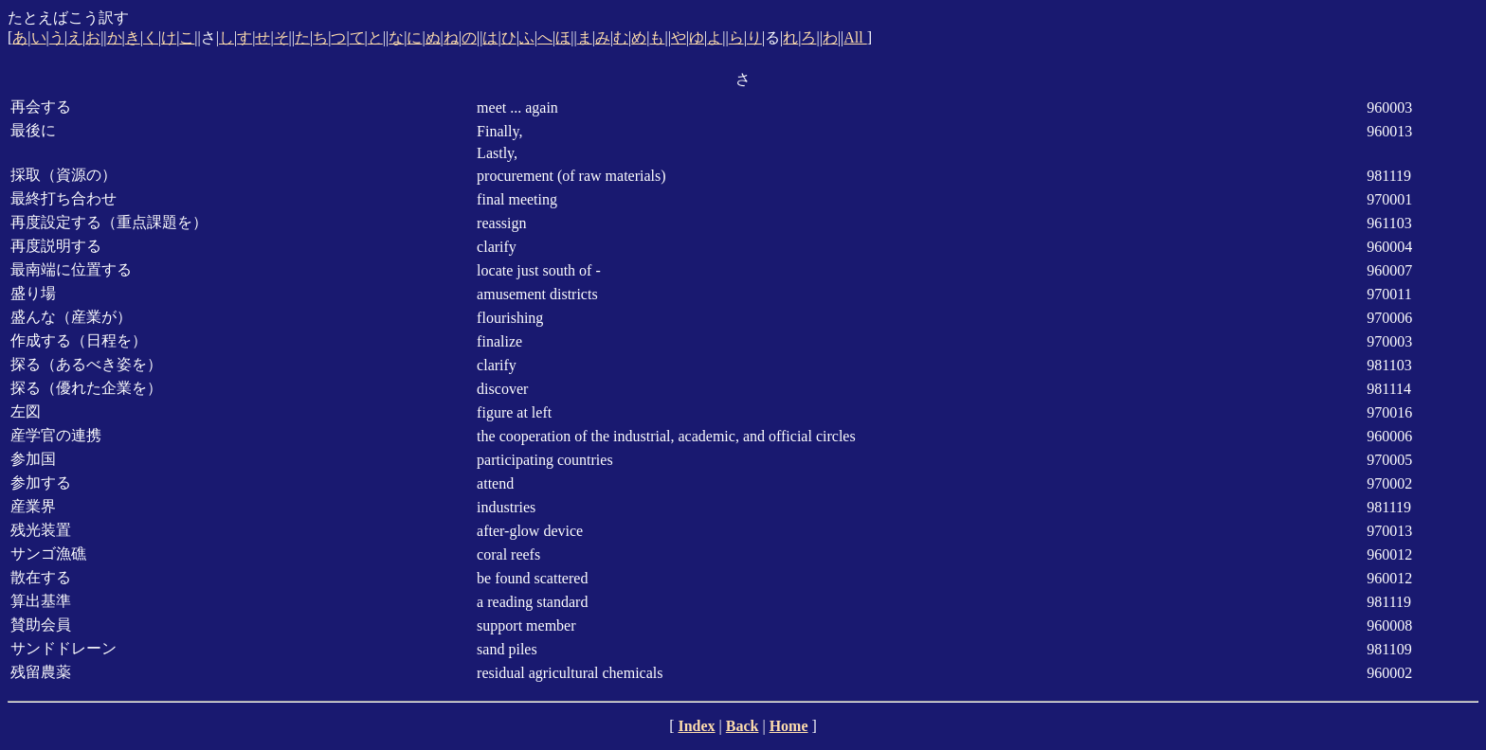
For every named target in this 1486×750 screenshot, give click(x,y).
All (854, 37)
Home (789, 726)
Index (696, 726)
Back (742, 726)
